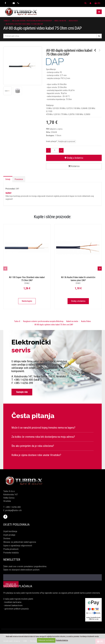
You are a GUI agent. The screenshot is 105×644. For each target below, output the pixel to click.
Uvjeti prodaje (9, 535)
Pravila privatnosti (10, 549)
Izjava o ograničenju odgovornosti (17, 545)
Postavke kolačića (11, 552)
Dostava (6, 538)
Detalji (7, 179)
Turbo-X (7, 21)
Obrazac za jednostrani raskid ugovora (19, 542)
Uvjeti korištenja (10, 531)
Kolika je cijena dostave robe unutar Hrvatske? (36, 455)
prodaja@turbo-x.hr (13, 510)
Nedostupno (27, 301)
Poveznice (19, 179)
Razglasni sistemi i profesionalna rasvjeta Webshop (32, 21)
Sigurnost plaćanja (17, 586)
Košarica (73, 166)
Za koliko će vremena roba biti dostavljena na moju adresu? (43, 436)
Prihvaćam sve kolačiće (46, 640)
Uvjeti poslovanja (16, 524)
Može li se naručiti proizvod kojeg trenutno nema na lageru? (43, 427)
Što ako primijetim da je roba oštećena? (32, 446)
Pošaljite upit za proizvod (66, 141)
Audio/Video (73, 21)
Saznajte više (22, 392)
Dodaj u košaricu (74, 157)
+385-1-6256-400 (13, 507)
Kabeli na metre (60, 21)
